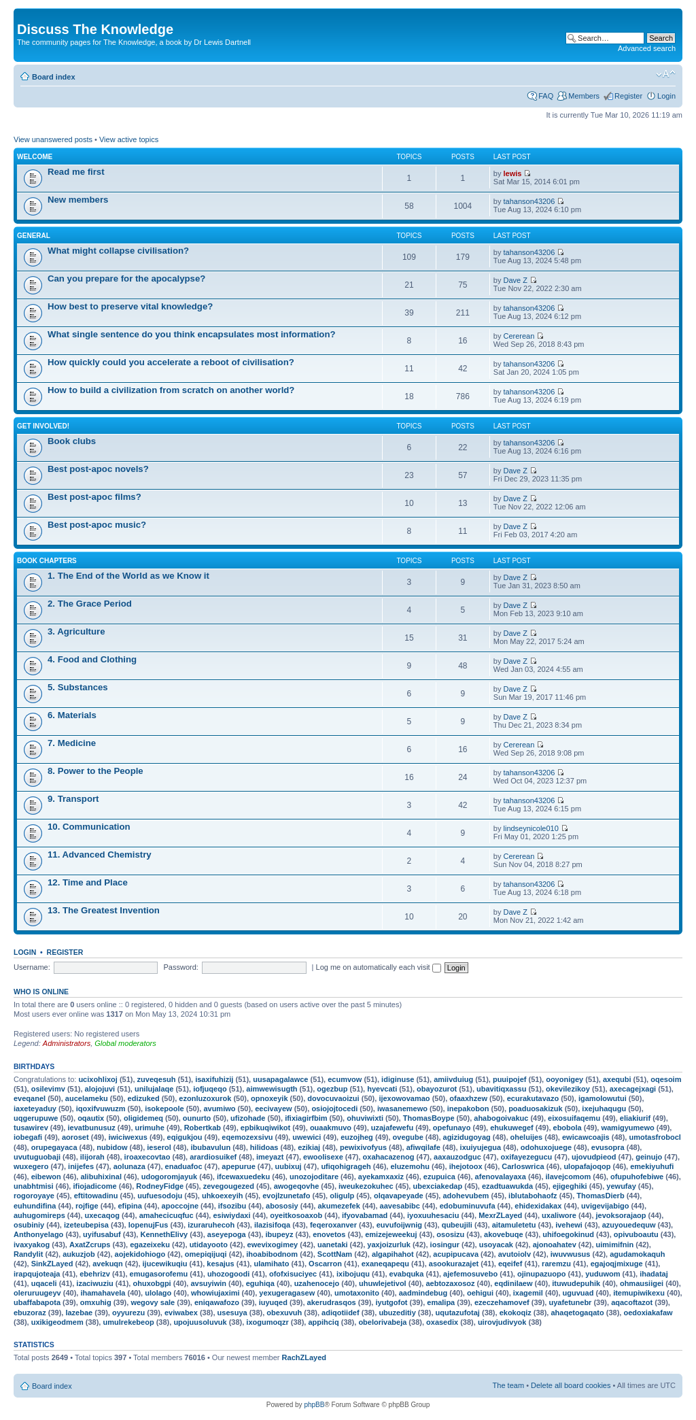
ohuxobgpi (152, 1283)
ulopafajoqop (586, 1166)
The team (508, 1385)
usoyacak (496, 1244)
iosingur (444, 1244)
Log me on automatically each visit (378, 967)
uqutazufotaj (458, 1312)
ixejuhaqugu (604, 1108)
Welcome (34, 156)
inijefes (81, 1166)
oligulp (342, 1195)
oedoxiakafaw (647, 1312)
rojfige (87, 1206)
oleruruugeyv (37, 1293)
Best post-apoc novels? (98, 469)
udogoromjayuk (169, 1176)
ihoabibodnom (272, 1254)
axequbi (617, 1079)
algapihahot (393, 1254)
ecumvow (345, 1079)
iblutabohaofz (532, 1195)
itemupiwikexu (639, 1293)
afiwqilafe (423, 1147)
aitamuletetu (514, 1225)
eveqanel (30, 1098)
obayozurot (437, 1089)
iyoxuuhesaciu (433, 1215)
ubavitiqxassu (501, 1089)
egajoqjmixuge (617, 1264)
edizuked (144, 1098)
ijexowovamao (404, 1098)
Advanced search (647, 48)
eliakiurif (635, 1118)
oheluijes (526, 1137)
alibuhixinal (101, 1176)
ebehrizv (95, 1274)
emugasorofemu (159, 1274)
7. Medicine (72, 743)
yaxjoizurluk (389, 1244)
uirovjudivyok (502, 1322)
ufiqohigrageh (345, 1166)
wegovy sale (152, 1302)
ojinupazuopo (541, 1274)
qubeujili (457, 1225)
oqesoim (665, 1079)
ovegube (408, 1137)
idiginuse (397, 1079)
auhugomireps (39, 1215)
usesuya (232, 1312)
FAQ (545, 96)
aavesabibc (400, 1206)
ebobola (567, 1127)
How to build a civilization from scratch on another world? (171, 390)
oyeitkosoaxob (296, 1215)
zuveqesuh (156, 1079)
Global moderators (125, 1043)
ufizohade (247, 1118)
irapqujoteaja (37, 1274)
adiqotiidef (340, 1312)
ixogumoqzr (267, 1322)
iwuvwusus (571, 1254)
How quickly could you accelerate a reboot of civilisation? (171, 362)
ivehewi (568, 1225)
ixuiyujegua (481, 1147)
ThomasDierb (600, 1195)
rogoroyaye (34, 1195)
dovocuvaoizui (333, 1098)
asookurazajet (453, 1264)
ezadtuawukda (507, 1186)
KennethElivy (164, 1234)
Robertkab (202, 1127)
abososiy (282, 1206)
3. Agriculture (76, 631)
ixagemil (528, 1293)
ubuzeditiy (397, 1312)
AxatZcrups (90, 1244)
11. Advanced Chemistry (100, 854)
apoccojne (180, 1206)
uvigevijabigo (605, 1206)
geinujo (649, 1157)
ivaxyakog (32, 1244)
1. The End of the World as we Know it (128, 576)
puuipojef (510, 1079)
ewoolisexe (323, 1157)
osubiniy (29, 1225)
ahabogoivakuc (501, 1118)
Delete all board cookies (570, 1385)
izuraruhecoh (211, 1225)
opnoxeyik (269, 1098)
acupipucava (455, 1254)
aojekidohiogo (140, 1254)
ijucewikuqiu (165, 1264)
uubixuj (288, 1166)
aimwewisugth (271, 1089)
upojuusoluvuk (199, 1322)
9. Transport (73, 799)
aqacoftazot (631, 1302)
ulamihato (271, 1264)
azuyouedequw (629, 1225)
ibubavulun (210, 1147)
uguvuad (578, 1293)
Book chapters (47, 560)
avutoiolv (514, 1254)
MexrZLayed (500, 1215)
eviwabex (181, 1312)
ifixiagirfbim (306, 1118)
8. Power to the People (95, 771)
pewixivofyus (363, 1147)
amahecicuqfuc (166, 1215)
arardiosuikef (213, 1157)
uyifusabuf (102, 1234)
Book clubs (72, 441)
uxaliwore (559, 1215)
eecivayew (273, 1108)
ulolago (158, 1293)
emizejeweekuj (391, 1234)
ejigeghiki (570, 1186)
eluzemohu (409, 1166)
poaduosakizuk (535, 1108)
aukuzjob (79, 1254)
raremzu (556, 1264)
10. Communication (89, 827)
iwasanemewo (402, 1108)
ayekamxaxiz (381, 1176)
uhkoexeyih (222, 1195)
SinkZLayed (52, 1264)
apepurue (239, 1166)
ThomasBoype (429, 1118)
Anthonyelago (38, 1234)
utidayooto (209, 1244)
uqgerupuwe (36, 1118)
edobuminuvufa (467, 1206)
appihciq (323, 1322)
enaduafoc (184, 1166)
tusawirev (31, 1127)
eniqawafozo (216, 1302)
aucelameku (86, 1098)
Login (666, 96)
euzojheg (357, 1137)
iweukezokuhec (366, 1186)
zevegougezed (228, 1186)
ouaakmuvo (330, 1127)
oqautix (90, 1118)
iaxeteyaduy (35, 1108)
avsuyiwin (208, 1283)
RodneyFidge (160, 1186)
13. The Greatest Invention (104, 910)
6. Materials (72, 715)
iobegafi (28, 1137)
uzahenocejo (317, 1283)
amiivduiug (453, 1079)
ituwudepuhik (576, 1283)
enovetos (329, 1234)
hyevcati (382, 1089)
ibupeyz (279, 1234)
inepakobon (468, 1108)
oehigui (480, 1293)
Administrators (66, 1043)
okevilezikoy (568, 1089)
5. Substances (78, 687)
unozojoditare (314, 1176)
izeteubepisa (86, 1225)
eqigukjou (185, 1137)
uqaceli (44, 1283)
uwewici (306, 1137)
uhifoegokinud (568, 1234)
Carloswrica (523, 1166)
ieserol (159, 1147)
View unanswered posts (53, 139)
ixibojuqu (353, 1274)
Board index (53, 77)
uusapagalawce (280, 1079)
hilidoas (264, 1147)
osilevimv (48, 1089)
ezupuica (439, 1176)
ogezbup (332, 1089)
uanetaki (332, 1244)
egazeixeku (150, 1244)
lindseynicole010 (531, 828)
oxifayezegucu (527, 1157)
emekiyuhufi (652, 1166)
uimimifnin (615, 1244)
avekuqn (107, 1264)
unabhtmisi (34, 1186)
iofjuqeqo (210, 1089)
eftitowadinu (96, 1195)
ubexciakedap (437, 1186)
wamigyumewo (627, 1127)
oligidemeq (143, 1118)
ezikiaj (309, 1147)
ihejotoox (466, 1166)
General (33, 235)
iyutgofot (391, 1302)
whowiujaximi (215, 1293)
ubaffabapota (37, 1302)
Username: (32, 967)
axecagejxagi (633, 1089)
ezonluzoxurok (205, 1098)
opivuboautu (636, 1234)
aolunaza (129, 1166)
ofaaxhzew (468, 1098)
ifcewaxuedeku (243, 1176)
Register (628, 96)
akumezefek (338, 1206)
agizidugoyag (467, 1137)
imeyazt (269, 1157)
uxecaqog (102, 1215)
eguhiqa (260, 1283)
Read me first (76, 172)
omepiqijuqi (206, 1254)
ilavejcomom (568, 1176)
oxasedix (442, 1322)
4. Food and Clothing (92, 659)
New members (78, 200)
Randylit (28, 1254)
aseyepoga (226, 1234)
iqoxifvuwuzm (101, 1108)
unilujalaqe (154, 1089)
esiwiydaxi (231, 1215)
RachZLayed (304, 1357)
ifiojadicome (94, 1186)
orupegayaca (54, 1147)
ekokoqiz (516, 1312)
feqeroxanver (333, 1225)
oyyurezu (128, 1312)
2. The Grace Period (90, 603)
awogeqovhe (296, 1186)
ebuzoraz (30, 1312)
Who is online (41, 991)
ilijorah (92, 1157)
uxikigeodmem (57, 1322)
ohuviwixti (365, 1118)
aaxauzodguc (457, 1157)
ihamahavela (102, 1293)
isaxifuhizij (214, 1079)
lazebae (78, 1312)
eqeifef (510, 1264)
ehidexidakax (538, 1206)
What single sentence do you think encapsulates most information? (192, 334)
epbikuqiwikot (265, 1127)
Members (583, 96)
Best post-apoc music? (97, 525)
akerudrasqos (331, 1302)
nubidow (112, 1147)
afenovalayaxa (500, 1176)
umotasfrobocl (654, 1137)
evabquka (406, 1274)
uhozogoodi (228, 1274)
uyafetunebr (570, 1302)
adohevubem (465, 1195)
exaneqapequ (385, 1264)
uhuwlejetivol (382, 1283)
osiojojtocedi (334, 1108)
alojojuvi (100, 1089)
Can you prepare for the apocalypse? (126, 278)
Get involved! (43, 426)
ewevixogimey (272, 1244)
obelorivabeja (382, 1322)
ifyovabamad (364, 1215)
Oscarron (325, 1264)
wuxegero (31, 1166)
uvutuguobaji (37, 1157)
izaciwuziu (94, 1283)
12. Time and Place (88, 882)
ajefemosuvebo (470, 1274)
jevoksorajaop (621, 1215)
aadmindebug (423, 1293)
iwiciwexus (127, 1137)
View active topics (128, 139)
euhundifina (35, 1206)
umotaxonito (356, 1293)
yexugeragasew (287, 1293)
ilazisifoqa (272, 1225)
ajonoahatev (554, 1244)
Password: (181, 967)
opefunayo (452, 1127)
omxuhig (95, 1302)
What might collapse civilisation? (118, 251)
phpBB (314, 1404)
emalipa (441, 1302)
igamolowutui (602, 1098)
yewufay (621, 1186)
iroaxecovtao (147, 1157)
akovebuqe (503, 1234)
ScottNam (334, 1254)
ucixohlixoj (97, 1079)
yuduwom (602, 1274)
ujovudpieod (594, 1157)
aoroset (75, 1137)
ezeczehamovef (501, 1302)
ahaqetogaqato (577, 1312)
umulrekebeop (128, 1322)
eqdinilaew (513, 1283)
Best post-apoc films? (94, 497)
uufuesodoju (159, 1195)
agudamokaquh (637, 1254)
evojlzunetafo (286, 1195)
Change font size (666, 74)
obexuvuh (284, 1312)
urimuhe (149, 1127)
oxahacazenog (389, 1157)
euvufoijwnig (399, 1225)
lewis (513, 173)
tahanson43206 (529, 201)
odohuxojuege (546, 1147)
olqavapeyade (398, 1195)
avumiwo (219, 1108)
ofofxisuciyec (293, 1274)
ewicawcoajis (586, 1137)
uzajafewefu (392, 1127)
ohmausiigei (641, 1283)
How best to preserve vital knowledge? (130, 306)
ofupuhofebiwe (636, 1176)
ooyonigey (564, 1079)
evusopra (608, 1147)
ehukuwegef (512, 1127)
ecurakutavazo (533, 1098)
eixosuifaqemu (574, 1118)
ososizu (450, 1234)
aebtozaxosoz (449, 1283)
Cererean (519, 336)
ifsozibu (232, 1206)
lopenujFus (148, 1225)
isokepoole (164, 1108)
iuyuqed (273, 1302)
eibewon (46, 1176)
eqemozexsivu (247, 1137)
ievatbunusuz (91, 1127)
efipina (129, 1206)
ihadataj (654, 1274)
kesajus (220, 1264)
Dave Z (515, 280)
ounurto (197, 1118)
